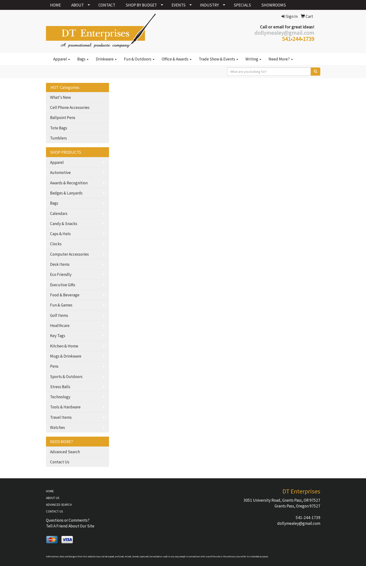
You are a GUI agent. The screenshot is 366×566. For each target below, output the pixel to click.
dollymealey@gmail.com (298, 523)
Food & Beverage (64, 295)
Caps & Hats (60, 233)
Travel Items (61, 417)
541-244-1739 (308, 517)
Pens (54, 366)
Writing (253, 59)
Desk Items (60, 264)
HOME (55, 5)
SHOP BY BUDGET (141, 5)
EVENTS (179, 5)
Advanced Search (65, 451)
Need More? (281, 59)
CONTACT (106, 5)
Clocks (56, 243)
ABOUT (77, 5)
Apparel (61, 59)
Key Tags (57, 335)
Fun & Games (61, 305)
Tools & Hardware (65, 407)
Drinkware (106, 59)
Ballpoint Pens (62, 117)
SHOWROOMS (273, 5)
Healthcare (60, 325)
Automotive (60, 172)
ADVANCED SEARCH (59, 505)
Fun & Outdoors (139, 59)
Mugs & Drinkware (65, 356)
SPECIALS (242, 5)
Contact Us (59, 462)
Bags (83, 59)
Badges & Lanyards (66, 193)
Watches (57, 427)
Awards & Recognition (69, 183)
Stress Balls (60, 386)
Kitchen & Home (64, 346)
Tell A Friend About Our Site (70, 526)
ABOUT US (52, 498)
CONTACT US (54, 511)
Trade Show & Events (218, 59)
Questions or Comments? (68, 520)
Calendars (58, 213)
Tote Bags (58, 128)
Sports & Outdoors (66, 376)
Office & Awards (177, 59)
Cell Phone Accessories (70, 107)
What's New (60, 97)
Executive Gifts (62, 284)
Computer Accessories (69, 254)
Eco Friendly (60, 274)
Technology (60, 397)
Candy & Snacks (63, 223)
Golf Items (59, 315)
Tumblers (58, 138)
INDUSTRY (209, 5)
